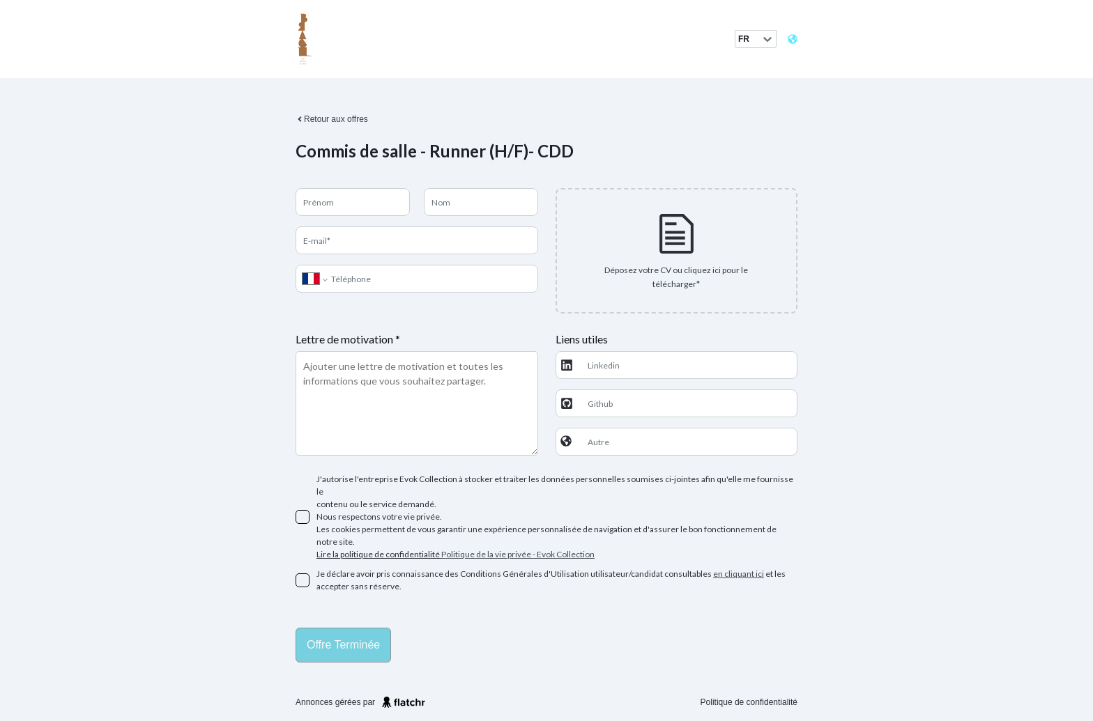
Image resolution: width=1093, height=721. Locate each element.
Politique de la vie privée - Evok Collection (518, 554)
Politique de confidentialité (749, 702)
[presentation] (677, 250)
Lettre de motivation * (348, 339)
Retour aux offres (332, 119)
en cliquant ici (738, 573)
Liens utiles (582, 339)
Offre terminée (343, 645)
